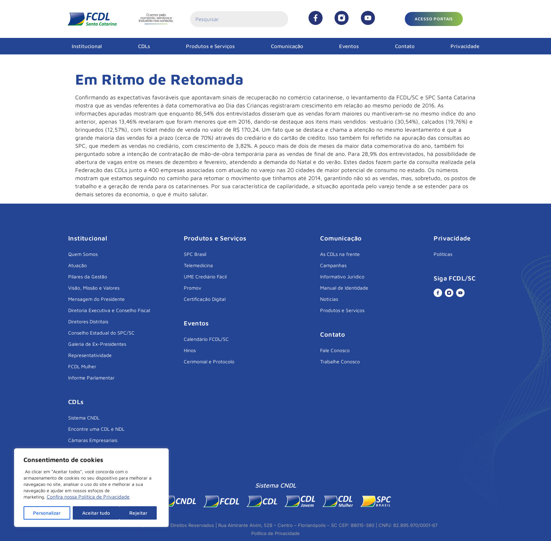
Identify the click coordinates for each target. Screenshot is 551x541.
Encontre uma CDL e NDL (96, 429)
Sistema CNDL (83, 418)
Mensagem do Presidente (96, 299)
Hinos (190, 350)
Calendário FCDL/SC (206, 339)
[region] (91, 488)
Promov (192, 288)
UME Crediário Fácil (205, 276)
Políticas (443, 254)
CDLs (144, 46)
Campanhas (333, 265)
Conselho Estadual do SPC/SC (101, 333)
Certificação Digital (205, 299)
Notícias (329, 299)
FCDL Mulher (82, 366)
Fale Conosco (335, 350)
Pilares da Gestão (87, 276)
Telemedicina (198, 265)
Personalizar (47, 513)
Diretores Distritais (88, 321)
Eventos (349, 46)
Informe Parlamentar (91, 378)
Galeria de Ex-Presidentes (97, 344)
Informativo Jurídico (342, 276)
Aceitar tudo (136, 513)
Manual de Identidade (344, 288)
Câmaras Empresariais (92, 440)
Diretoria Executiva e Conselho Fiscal (109, 310)
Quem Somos (83, 254)
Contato (405, 46)
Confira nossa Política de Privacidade (88, 497)
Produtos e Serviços (210, 46)
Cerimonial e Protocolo (209, 361)
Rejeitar (92, 513)
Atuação (77, 265)
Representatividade (90, 355)
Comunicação (287, 46)
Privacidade (464, 46)
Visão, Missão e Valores (93, 288)
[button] (434, 19)
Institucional (87, 46)
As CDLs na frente (340, 254)
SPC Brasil (195, 254)
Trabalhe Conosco (340, 361)
